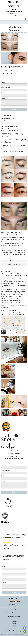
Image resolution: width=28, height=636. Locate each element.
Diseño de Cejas (14, 619)
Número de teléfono (5, 87)
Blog (14, 625)
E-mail (2, 92)
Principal (3, 22)
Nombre (3, 82)
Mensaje (3, 98)
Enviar (14, 109)
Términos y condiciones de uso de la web (14, 612)
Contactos (14, 609)
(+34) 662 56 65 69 (14, 604)
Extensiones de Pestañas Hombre (14, 618)
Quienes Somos (14, 611)
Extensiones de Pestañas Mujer (14, 616)
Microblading (10, 304)
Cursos (14, 9)
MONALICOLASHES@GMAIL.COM (14, 606)
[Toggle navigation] (25, 19)
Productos (14, 623)
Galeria (14, 626)
